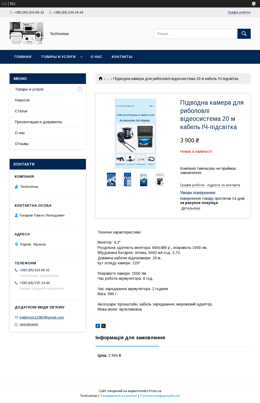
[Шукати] (244, 34)
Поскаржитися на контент (118, 396)
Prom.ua (155, 391)
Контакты (122, 57)
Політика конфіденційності (160, 396)
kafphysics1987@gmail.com (42, 317)
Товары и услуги (58, 57)
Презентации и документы (38, 122)
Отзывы (22, 144)
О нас (96, 57)
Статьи (21, 111)
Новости (22, 100)
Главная (22, 57)
